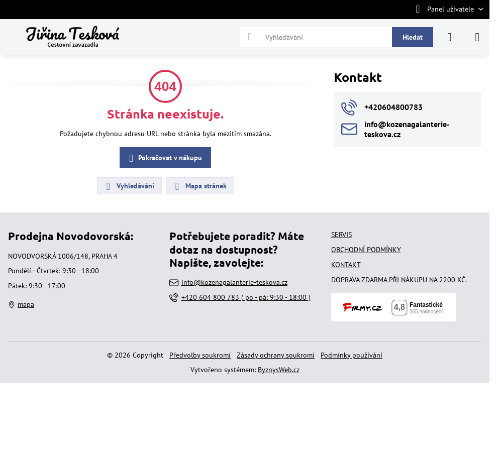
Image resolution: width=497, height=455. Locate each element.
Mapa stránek (199, 186)
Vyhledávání (129, 186)
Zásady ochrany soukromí (276, 355)
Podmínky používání (351, 355)
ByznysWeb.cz (279, 369)
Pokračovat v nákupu (164, 158)
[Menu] (477, 37)
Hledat (413, 37)
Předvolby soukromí (200, 355)
